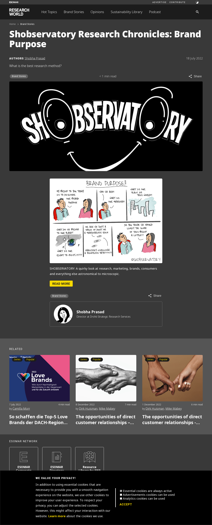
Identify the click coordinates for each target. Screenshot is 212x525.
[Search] (197, 12)
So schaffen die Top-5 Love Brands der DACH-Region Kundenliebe (38, 419)
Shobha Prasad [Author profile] (35, 58)
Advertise (159, 2)
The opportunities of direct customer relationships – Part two (105, 419)
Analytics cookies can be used (144, 498)
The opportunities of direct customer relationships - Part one (172, 419)
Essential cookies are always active (147, 491)
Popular (30, 359)
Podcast (155, 11)
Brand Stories (74, 11)
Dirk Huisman (88, 409)
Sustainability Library (126, 11)
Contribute (177, 2)
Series (17, 359)
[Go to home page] (19, 12)
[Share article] (195, 76)
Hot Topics (49, 11)
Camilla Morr (21, 409)
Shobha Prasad (90, 312)
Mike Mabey (107, 409)
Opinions (97, 11)
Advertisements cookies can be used (149, 495)
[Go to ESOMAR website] (13, 2)
